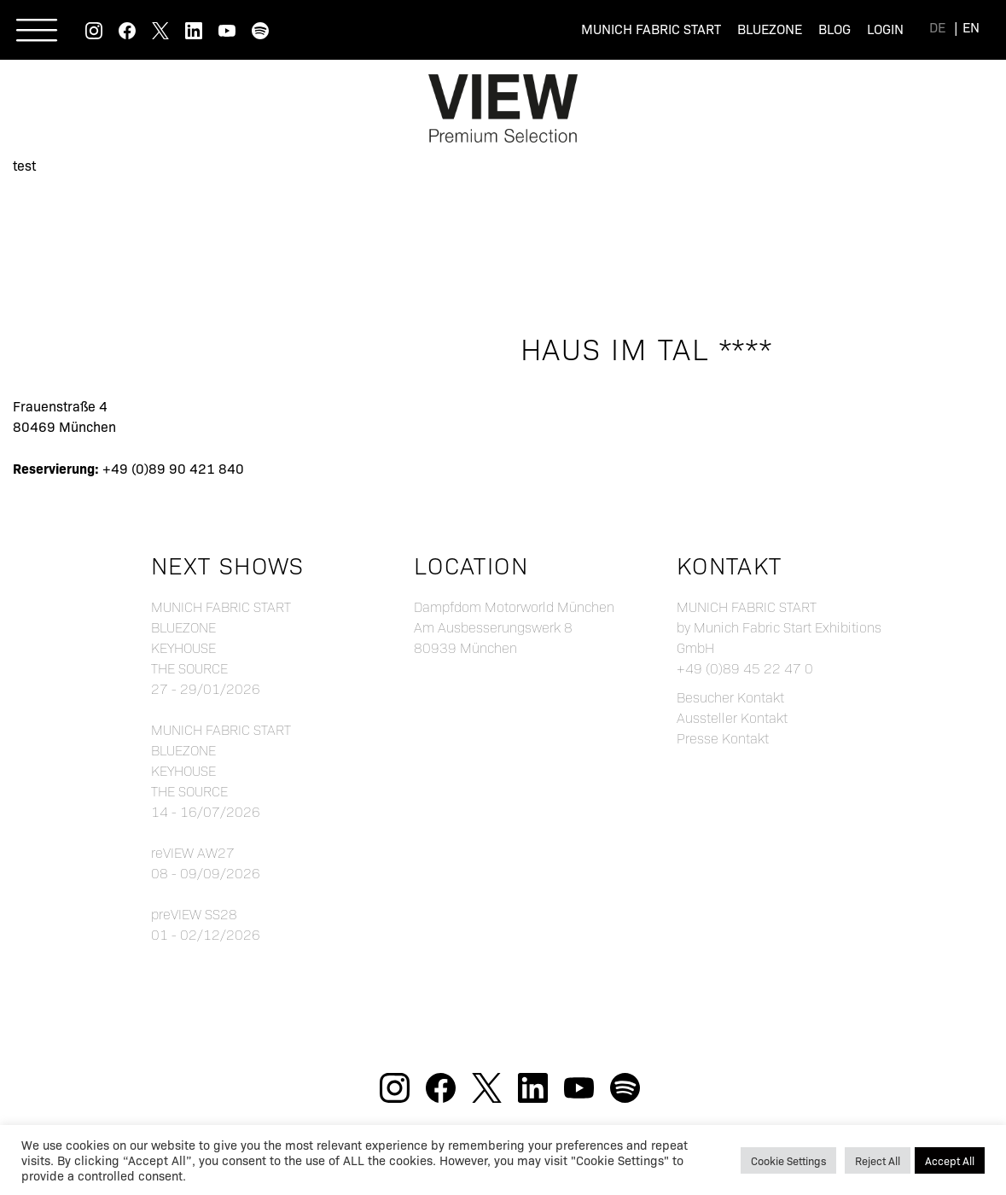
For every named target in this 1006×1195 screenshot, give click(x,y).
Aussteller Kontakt (732, 717)
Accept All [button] (949, 1160)
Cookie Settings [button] (788, 1160)
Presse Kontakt (723, 738)
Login (885, 29)
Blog (834, 29)
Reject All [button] (877, 1160)
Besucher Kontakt (730, 697)
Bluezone (769, 29)
